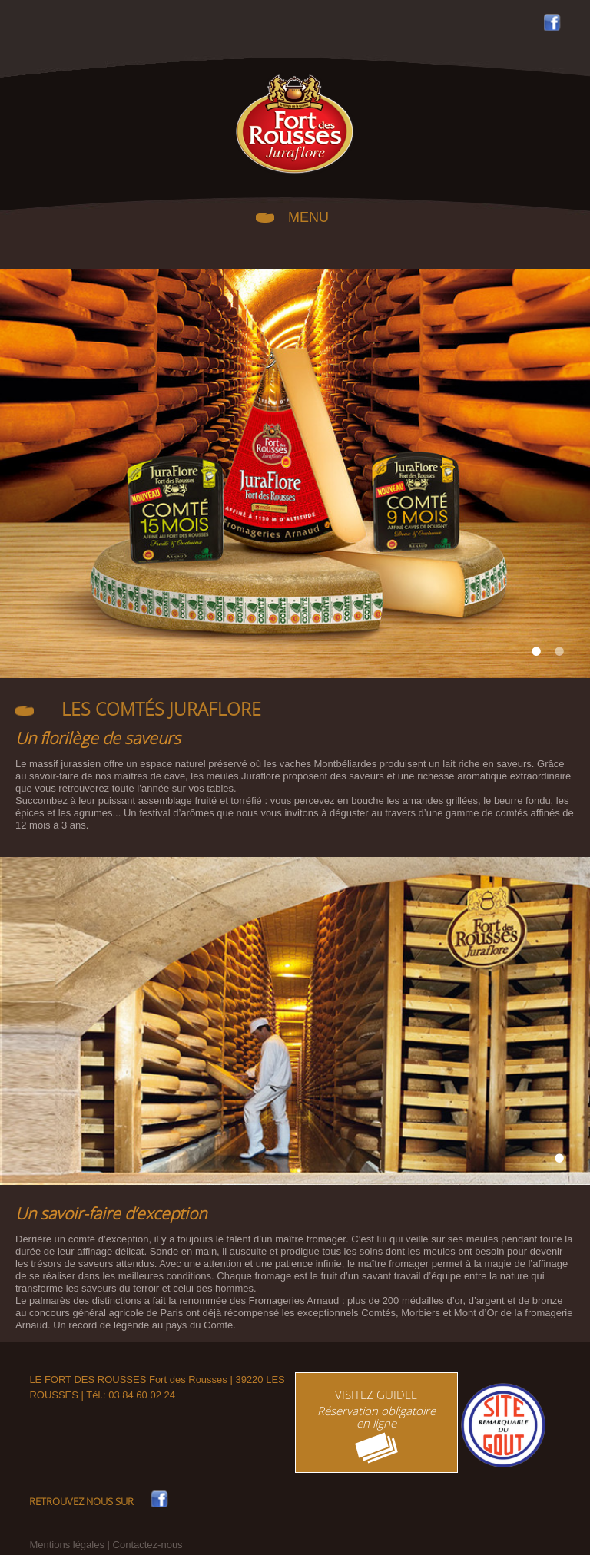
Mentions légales (66, 1544)
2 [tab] (559, 651)
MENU (308, 216)
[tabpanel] (295, 473)
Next (559, 473)
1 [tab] (536, 651)
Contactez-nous (148, 1544)
